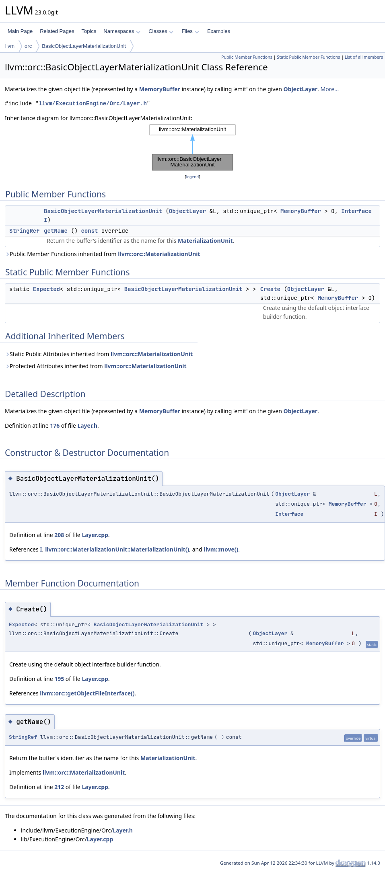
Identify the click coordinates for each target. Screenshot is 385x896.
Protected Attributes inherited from (95, 366)
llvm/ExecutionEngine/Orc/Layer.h (93, 103)
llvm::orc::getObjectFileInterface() (87, 693)
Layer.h (87, 425)
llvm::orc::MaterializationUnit (159, 254)
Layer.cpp (95, 535)
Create (270, 289)
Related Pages (57, 31)
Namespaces (121, 31)
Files (190, 31)
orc (28, 46)
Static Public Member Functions (308, 57)
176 (55, 425)
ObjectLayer (300, 89)
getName (56, 230)
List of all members (364, 57)
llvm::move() (221, 549)
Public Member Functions (246, 57)
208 (59, 535)
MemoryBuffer (159, 89)
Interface (356, 211)
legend (192, 176)
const (89, 230)
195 (59, 679)
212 (59, 787)
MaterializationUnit (205, 240)
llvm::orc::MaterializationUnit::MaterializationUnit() (117, 549)
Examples (218, 31)
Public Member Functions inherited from (102, 254)
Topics (88, 31)
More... (329, 89)
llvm (9, 46)
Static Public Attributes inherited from (99, 354)
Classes (160, 31)
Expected (46, 289)
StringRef (24, 230)
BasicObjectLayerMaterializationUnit (84, 46)
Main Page (20, 31)
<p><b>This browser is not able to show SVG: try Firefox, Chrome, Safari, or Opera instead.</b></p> (192, 147)
